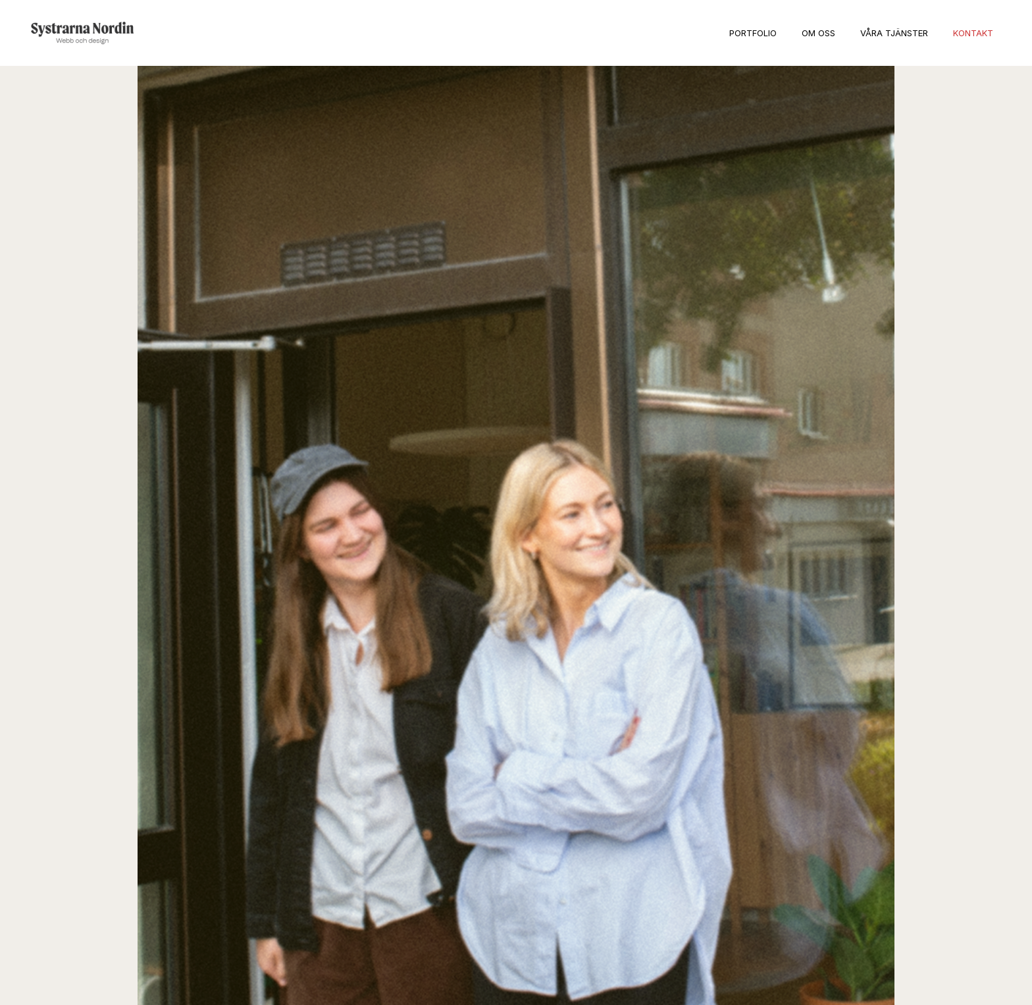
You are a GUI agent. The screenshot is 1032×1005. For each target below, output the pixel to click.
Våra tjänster (894, 33)
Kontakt (973, 33)
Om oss (818, 33)
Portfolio (753, 33)
